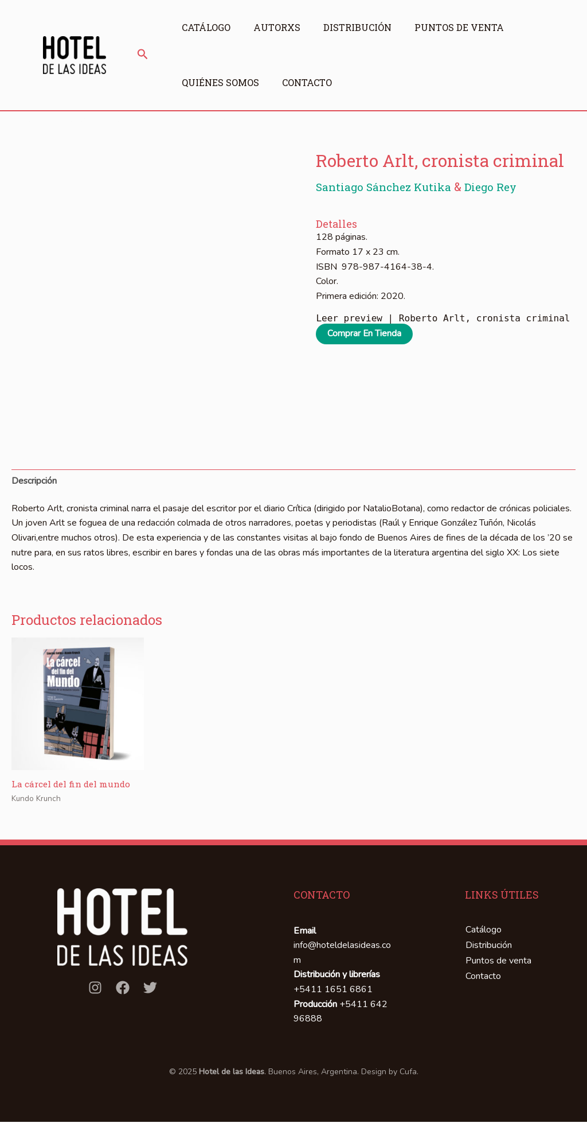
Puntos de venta (467, 27)
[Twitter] (150, 989)
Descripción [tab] (34, 481)
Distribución (363, 27)
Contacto (310, 82)
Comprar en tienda (365, 334)
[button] (142, 55)
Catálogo (206, 27)
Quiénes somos (220, 82)
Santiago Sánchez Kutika (388, 186)
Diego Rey (499, 186)
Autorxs (279, 27)
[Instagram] (95, 989)
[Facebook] (123, 989)
